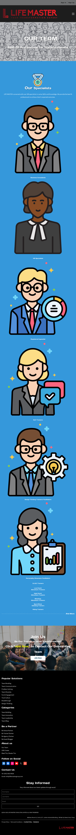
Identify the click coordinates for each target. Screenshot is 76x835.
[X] (20, 763)
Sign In (63, 3)
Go (38, 806)
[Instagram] (12, 763)
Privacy (4, 822)
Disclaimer (36, 822)
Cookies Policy (28, 822)
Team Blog (5, 721)
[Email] (25, 763)
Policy (7, 822)
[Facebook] (8, 763)
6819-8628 (10, 774)
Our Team (5, 747)
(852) (5, 774)
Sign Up (71, 3)
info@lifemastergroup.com (14, 776)
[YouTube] (16, 763)
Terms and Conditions (16, 822)
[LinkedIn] (3, 763)
